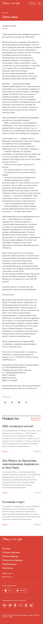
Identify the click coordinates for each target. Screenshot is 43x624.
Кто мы (6, 548)
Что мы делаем (11, 552)
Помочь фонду (10, 556)
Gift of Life (8, 577)
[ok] (12, 403)
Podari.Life (7, 573)
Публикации (9, 564)
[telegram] (26, 403)
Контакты (7, 568)
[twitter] (19, 403)
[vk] (5, 403)
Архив (6, 13)
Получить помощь (12, 560)
